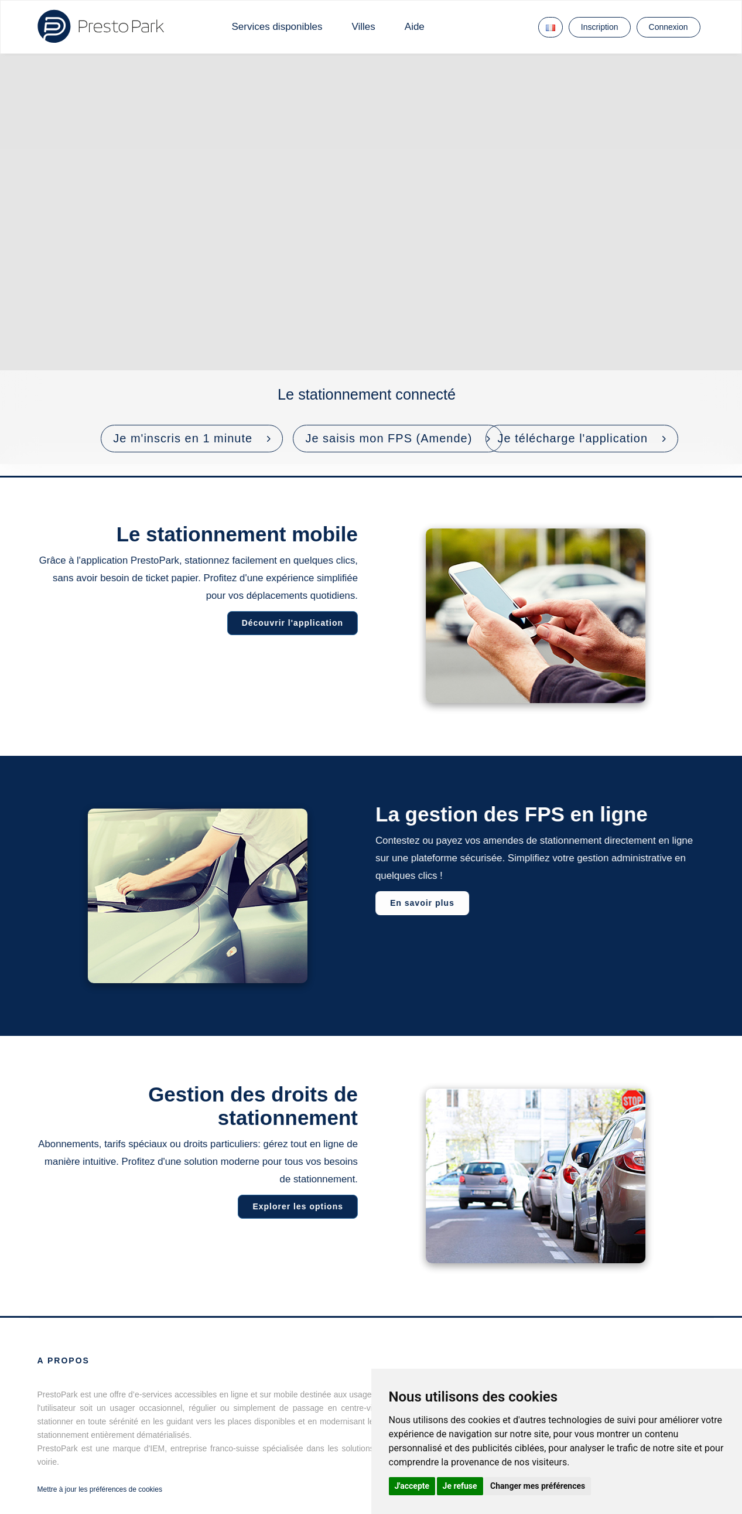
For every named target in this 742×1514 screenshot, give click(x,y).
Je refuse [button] (460, 1486)
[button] (192, 438)
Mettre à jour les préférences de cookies (99, 1489)
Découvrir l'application (290, 623)
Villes (363, 26)
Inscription (599, 27)
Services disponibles (277, 26)
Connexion (668, 27)
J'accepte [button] (412, 1486)
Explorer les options (296, 1206)
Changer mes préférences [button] (537, 1486)
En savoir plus (424, 903)
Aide (415, 26)
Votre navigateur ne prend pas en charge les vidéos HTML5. (371, 259)
